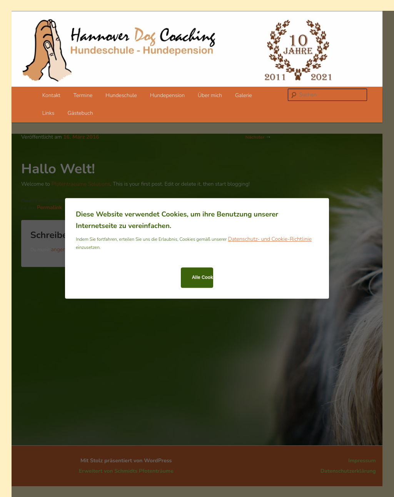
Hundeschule (121, 95)
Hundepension (167, 95)
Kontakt (51, 95)
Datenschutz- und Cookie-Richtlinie (269, 239)
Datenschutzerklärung (348, 471)
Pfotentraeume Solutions (80, 184)
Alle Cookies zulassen (202, 277)
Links (48, 113)
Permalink (49, 207)
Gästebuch (80, 113)
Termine (83, 95)
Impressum (362, 460)
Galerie (243, 95)
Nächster (258, 137)
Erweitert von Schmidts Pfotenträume (126, 471)
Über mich (210, 95)
